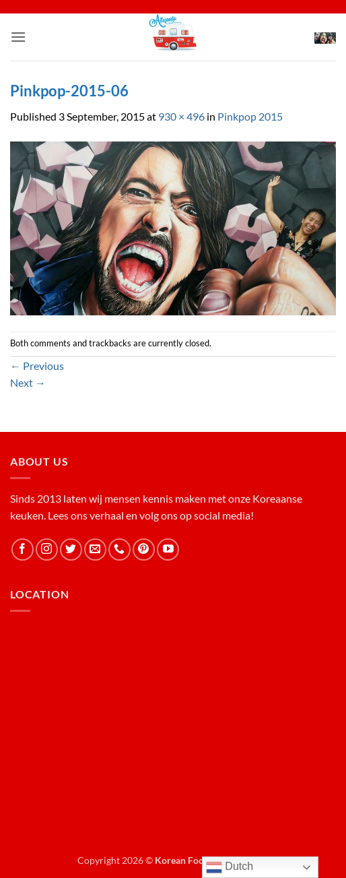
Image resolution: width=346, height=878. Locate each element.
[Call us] (119, 549)
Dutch (229, 867)
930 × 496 (181, 116)
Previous (37, 365)
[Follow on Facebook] (22, 549)
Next (28, 382)
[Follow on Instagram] (47, 549)
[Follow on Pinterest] (144, 549)
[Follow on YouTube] (168, 549)
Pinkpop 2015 (250, 116)
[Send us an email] (95, 549)
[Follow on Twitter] (71, 549)
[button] (18, 36)
